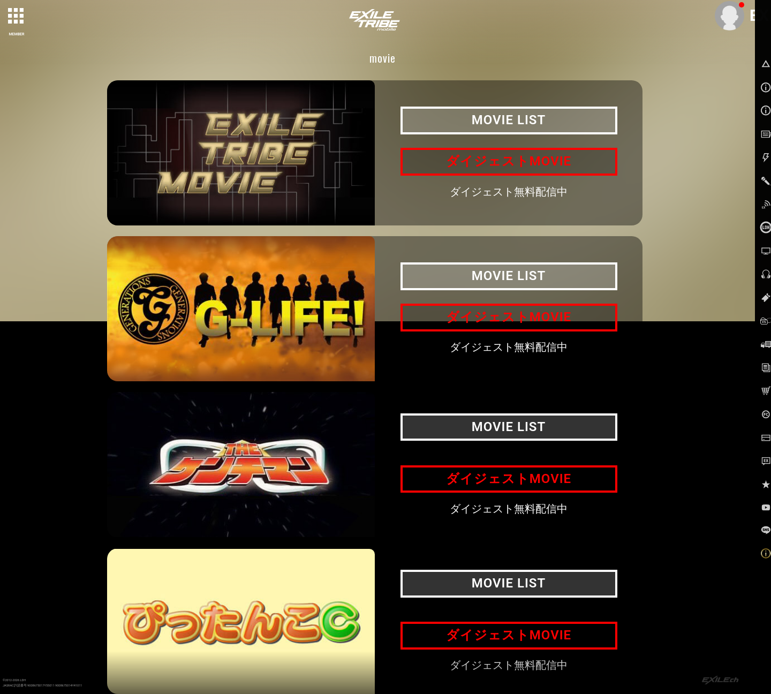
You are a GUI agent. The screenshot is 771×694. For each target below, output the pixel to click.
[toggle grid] (17, 17)
